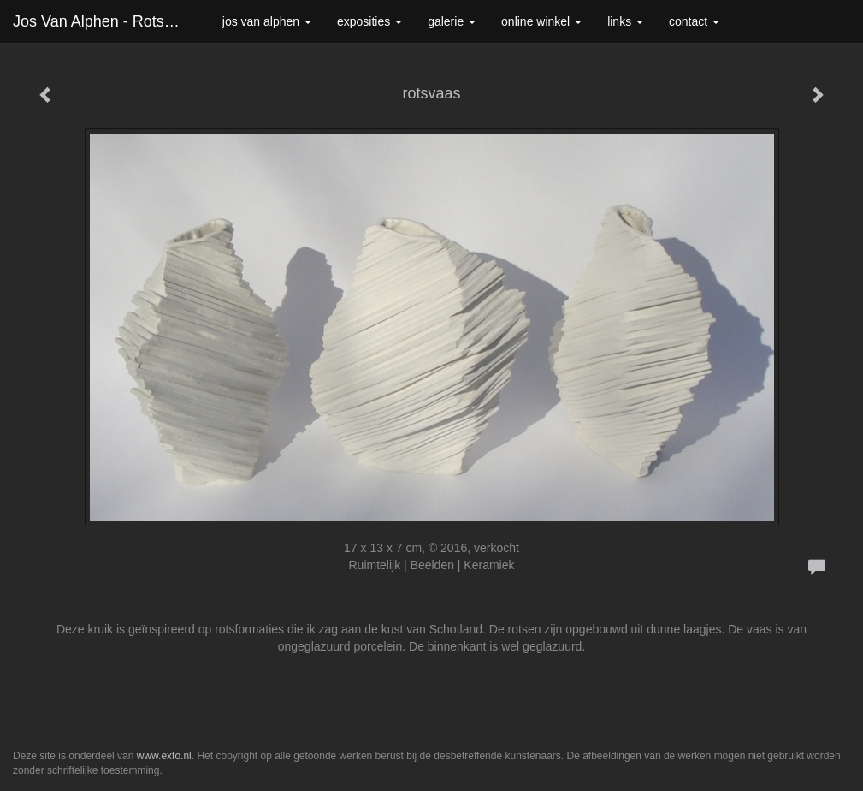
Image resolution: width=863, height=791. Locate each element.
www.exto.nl (164, 756)
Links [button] (625, 21)
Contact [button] (694, 21)
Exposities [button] (369, 21)
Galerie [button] (452, 21)
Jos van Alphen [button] (266, 21)
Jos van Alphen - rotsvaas (105, 21)
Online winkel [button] (541, 21)
